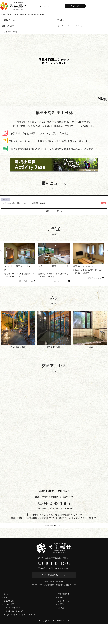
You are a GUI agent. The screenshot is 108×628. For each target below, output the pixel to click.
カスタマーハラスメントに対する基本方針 (19, 615)
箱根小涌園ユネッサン (66, 594)
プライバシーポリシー (12, 608)
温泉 (5, 597)
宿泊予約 (75, 6)
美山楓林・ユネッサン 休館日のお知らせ (24, 203)
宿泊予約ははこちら (54, 575)
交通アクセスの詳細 (52, 525)
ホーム (6, 594)
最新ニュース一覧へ (52, 211)
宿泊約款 (61, 608)
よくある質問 (9, 604)
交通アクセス (9, 601)
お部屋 (60, 597)
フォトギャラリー (64, 601)
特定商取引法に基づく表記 (14, 611)
